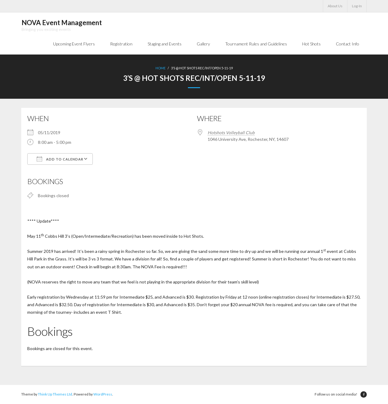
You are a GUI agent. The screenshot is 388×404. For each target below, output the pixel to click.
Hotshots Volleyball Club (231, 132)
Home (161, 68)
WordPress (102, 394)
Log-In (357, 6)
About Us (335, 6)
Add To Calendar (60, 159)
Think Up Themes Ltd (55, 394)
